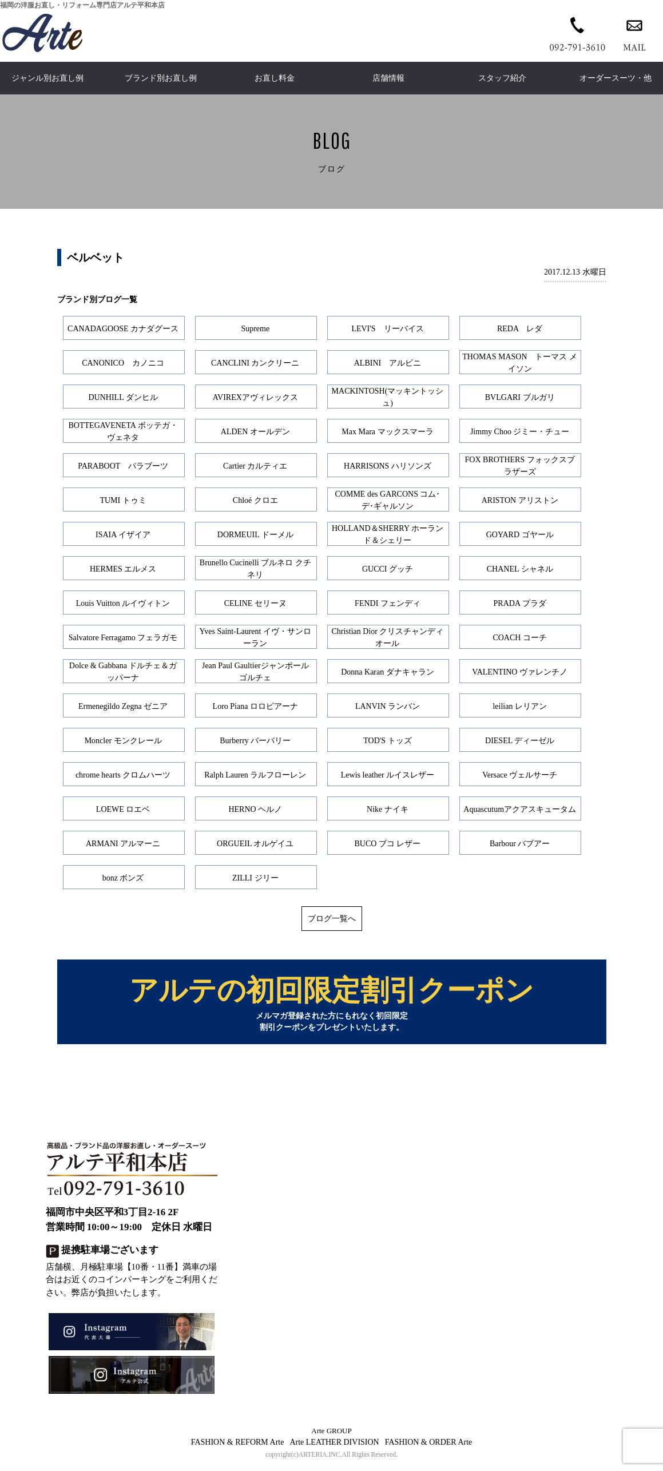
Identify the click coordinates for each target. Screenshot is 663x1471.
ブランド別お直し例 (161, 78)
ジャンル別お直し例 (47, 78)
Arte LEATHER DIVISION (334, 1447)
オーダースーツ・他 (615, 78)
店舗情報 (388, 78)
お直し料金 (275, 78)
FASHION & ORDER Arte (429, 1447)
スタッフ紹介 (502, 78)
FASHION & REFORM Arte (237, 1447)
